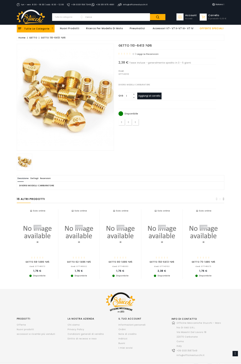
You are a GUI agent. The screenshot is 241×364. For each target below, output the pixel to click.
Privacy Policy (76, 329)
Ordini (122, 329)
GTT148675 (203, 266)
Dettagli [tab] (41, 178)
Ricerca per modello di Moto (104, 28)
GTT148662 (79, 266)
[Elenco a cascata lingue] (218, 4)
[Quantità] (128, 96)
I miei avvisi (126, 347)
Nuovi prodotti (25, 329)
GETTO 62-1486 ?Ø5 (79, 261)
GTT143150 (162, 266)
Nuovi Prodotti (69, 28)
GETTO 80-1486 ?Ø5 (120, 261)
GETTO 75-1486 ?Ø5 (203, 261)
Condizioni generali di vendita (86, 333)
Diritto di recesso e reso (82, 338)
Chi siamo (74, 324)
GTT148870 (37, 266)
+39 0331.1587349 (187, 350)
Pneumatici (137, 28)
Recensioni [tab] (58, 178)
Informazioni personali (132, 324)
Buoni (122, 343)
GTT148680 (120, 266)
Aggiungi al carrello (151, 95)
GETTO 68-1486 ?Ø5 (37, 261)
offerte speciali (211, 28)
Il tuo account (130, 318)
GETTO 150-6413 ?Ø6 (162, 261)
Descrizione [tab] (25, 178)
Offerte (21, 324)
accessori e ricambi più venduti (36, 333)
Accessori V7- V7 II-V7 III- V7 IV (173, 28)
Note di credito (128, 333)
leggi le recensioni (147, 54)
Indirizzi (123, 338)
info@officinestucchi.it (191, 355)
